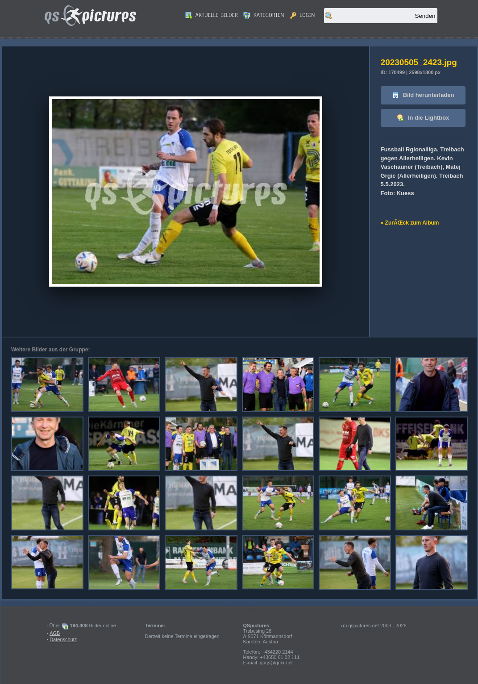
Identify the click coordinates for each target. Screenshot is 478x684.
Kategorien (263, 15)
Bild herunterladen (423, 95)
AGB (55, 633)
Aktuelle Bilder (211, 15)
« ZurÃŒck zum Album (410, 223)
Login (302, 15)
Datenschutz (63, 639)
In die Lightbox (423, 118)
